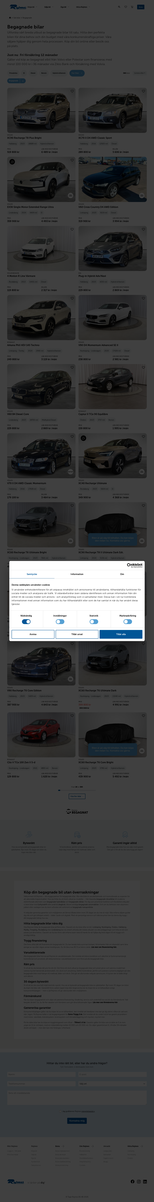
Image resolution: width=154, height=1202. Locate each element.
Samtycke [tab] (32, 574)
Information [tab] (77, 574)
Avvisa (33, 634)
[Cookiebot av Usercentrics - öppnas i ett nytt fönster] (129, 565)
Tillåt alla (121, 634)
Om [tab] (122, 574)
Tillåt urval (77, 634)
